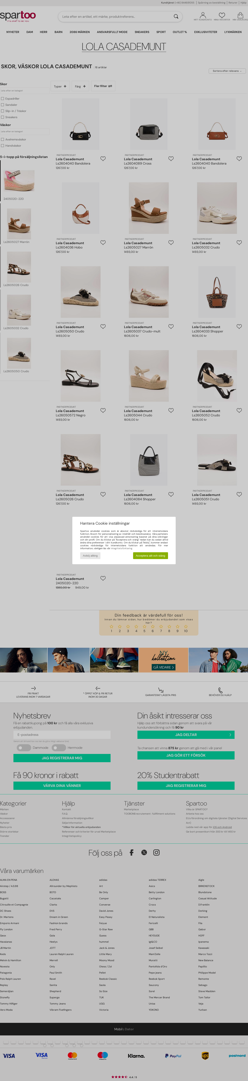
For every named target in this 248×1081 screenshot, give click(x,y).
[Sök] (176, 17)
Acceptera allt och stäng (150, 555)
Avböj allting (90, 555)
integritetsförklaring (121, 548)
